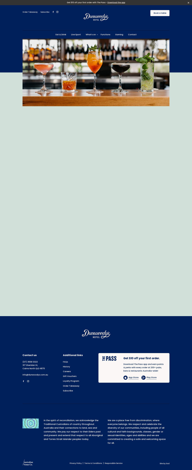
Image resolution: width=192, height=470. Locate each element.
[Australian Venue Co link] (28, 463)
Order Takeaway (30, 12)
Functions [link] (105, 34)
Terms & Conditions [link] (93, 463)
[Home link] (96, 17)
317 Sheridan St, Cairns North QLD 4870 (34, 367)
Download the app (116, 2)
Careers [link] (67, 371)
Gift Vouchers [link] (70, 376)
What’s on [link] (91, 34)
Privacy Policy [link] (76, 463)
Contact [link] (132, 34)
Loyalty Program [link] (71, 381)
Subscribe (45, 12)
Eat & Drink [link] (61, 34)
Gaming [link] (119, 34)
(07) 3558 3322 (30, 361)
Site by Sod (164, 463)
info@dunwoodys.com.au (35, 374)
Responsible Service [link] (113, 463)
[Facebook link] (53, 12)
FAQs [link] (65, 361)
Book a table (160, 13)
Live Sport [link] (76, 34)
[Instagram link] (57, 12)
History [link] (66, 366)
